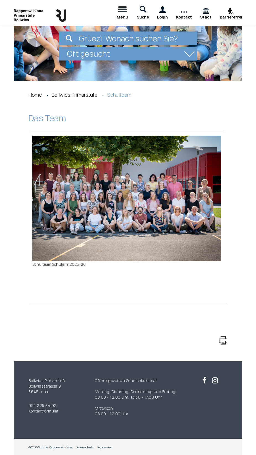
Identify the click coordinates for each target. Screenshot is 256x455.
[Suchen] (69, 38)
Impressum (105, 447)
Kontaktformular (43, 411)
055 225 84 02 (42, 405)
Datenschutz (85, 447)
